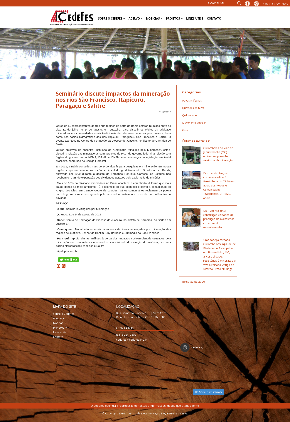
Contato (214, 18)
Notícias (154, 18)
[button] (240, 3)
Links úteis (194, 18)
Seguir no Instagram (208, 392)
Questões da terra (193, 108)
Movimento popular (194, 122)
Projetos (174, 18)
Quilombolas (189, 115)
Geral (185, 130)
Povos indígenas (192, 100)
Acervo (135, 18)
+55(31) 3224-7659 (275, 4)
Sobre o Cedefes (111, 18)
